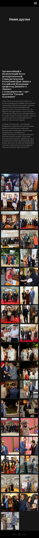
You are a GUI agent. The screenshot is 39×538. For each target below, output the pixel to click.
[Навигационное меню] (35, 3)
